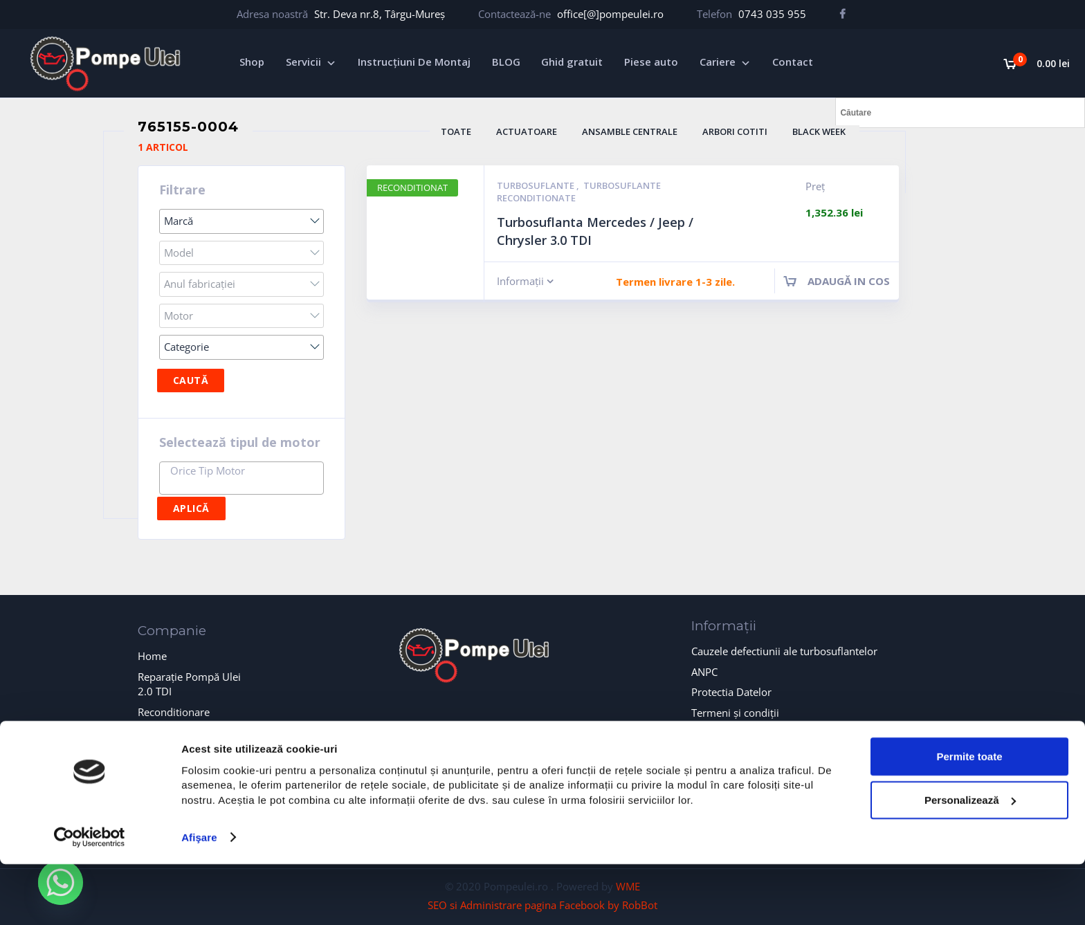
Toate (456, 131)
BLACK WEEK (819, 131)
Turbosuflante (536, 185)
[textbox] (245, 471)
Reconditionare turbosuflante (174, 719)
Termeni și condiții (735, 713)
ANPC (704, 672)
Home (152, 656)
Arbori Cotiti (734, 131)
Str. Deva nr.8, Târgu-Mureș (379, 14)
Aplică (191, 508)
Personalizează (970, 860)
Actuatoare (526, 131)
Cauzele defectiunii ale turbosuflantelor (784, 651)
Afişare (199, 898)
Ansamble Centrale (629, 131)
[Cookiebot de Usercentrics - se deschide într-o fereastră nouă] (89, 898)
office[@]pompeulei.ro (610, 14)
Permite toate (969, 817)
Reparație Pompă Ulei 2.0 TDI (189, 684)
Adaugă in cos (849, 281)
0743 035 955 (772, 14)
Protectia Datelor (731, 692)
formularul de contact (543, 726)
